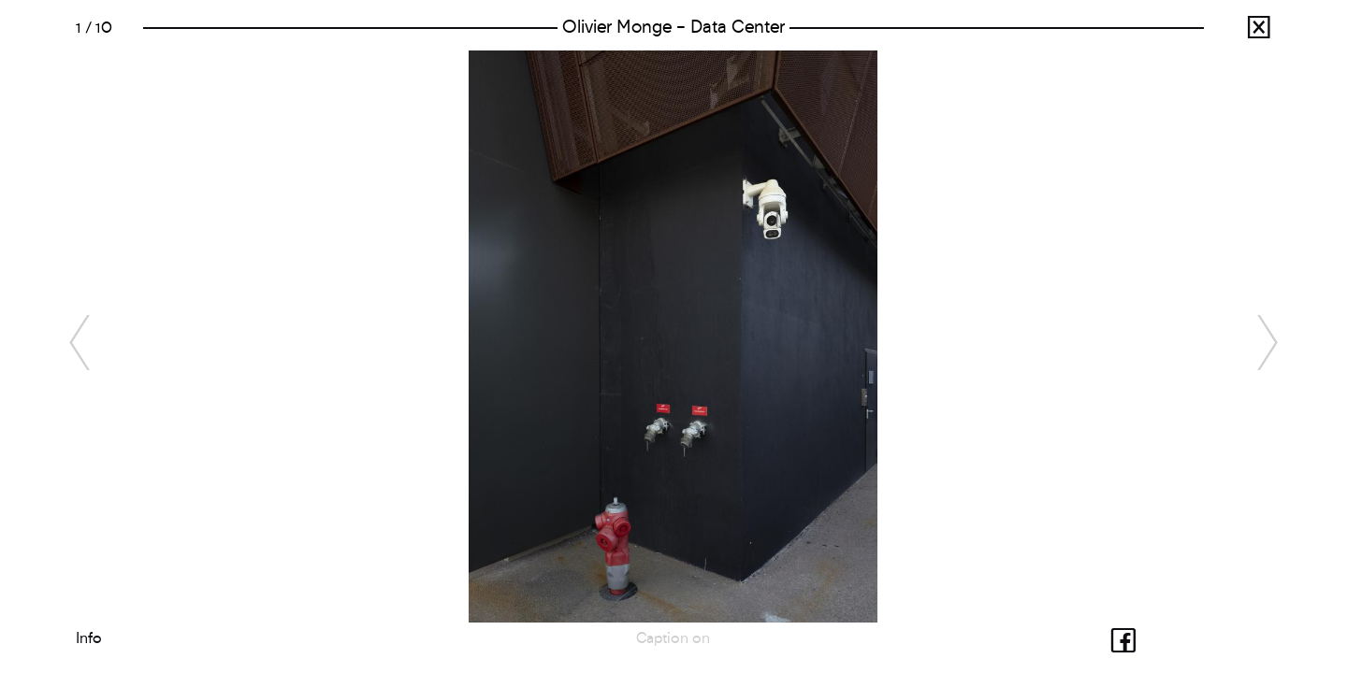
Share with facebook (1110, 638)
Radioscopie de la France (1244, 32)
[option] (673, 336)
